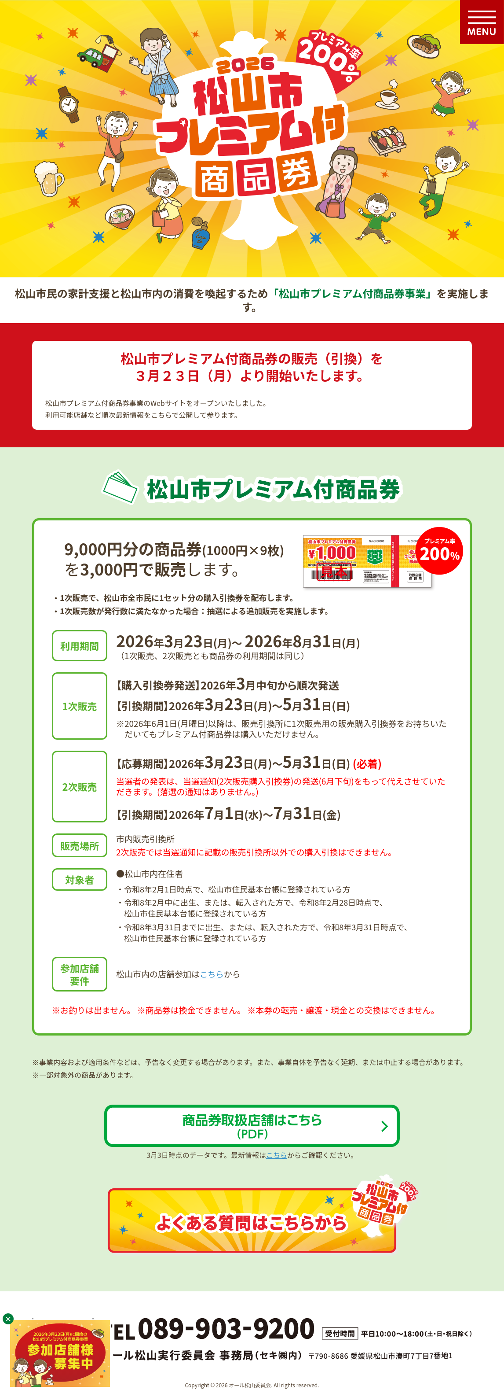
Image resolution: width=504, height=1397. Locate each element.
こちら (212, 974)
